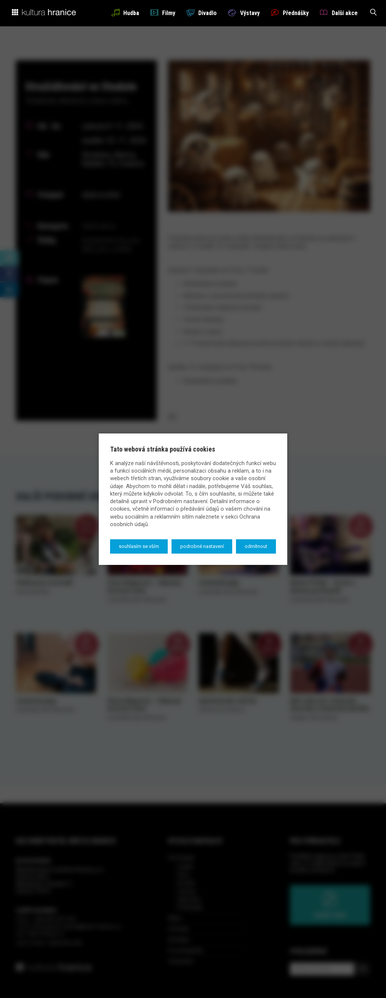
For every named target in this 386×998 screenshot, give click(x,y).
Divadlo (202, 13)
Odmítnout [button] (256, 546)
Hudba (125, 13)
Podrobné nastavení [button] (202, 546)
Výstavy (243, 13)
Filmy (162, 13)
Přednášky (290, 13)
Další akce (339, 13)
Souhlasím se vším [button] (139, 546)
